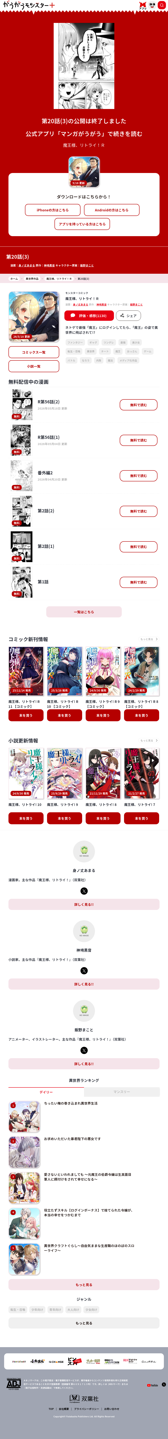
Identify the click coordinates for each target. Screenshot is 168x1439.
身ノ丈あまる (27, 265)
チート (105, 351)
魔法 (110, 360)
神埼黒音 (49, 265)
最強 (123, 342)
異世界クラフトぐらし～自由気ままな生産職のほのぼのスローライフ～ (87, 1245)
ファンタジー (75, 342)
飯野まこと (87, 265)
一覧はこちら (84, 611)
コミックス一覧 (34, 352)
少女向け (91, 1306)
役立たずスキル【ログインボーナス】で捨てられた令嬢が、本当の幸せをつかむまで (85, 1210)
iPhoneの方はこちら (53, 209)
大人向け (73, 1306)
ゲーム (147, 351)
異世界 (91, 351)
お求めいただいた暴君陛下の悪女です (72, 1138)
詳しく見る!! (84, 904)
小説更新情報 (23, 740)
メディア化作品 (128, 360)
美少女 (136, 342)
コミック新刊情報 (28, 639)
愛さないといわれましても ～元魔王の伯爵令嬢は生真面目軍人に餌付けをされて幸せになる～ (87, 1175)
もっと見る (84, 1280)
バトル (71, 360)
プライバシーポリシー (86, 1405)
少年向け (37, 1306)
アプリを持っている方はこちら (82, 223)
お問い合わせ (111, 1405)
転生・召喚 (74, 351)
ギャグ (93, 342)
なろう (86, 360)
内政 (98, 360)
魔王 (118, 351)
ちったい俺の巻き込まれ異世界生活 (70, 1103)
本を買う (26, 715)
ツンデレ (109, 342)
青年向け (55, 1306)
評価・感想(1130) (92, 315)
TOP (51, 1405)
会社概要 (64, 1405)
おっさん (132, 351)
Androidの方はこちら (112, 209)
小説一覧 (33, 366)
